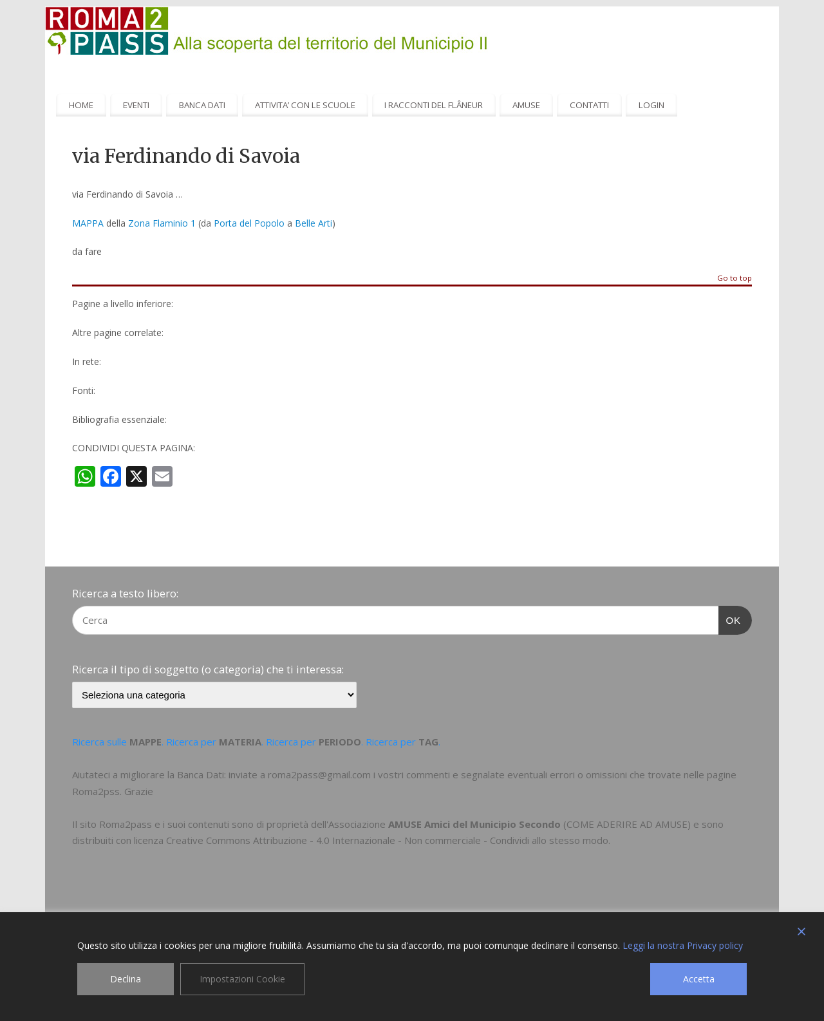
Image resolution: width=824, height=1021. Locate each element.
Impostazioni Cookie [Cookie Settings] (242, 979)
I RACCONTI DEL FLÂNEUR (433, 105)
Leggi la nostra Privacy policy (683, 945)
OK (730, 619)
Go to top (734, 278)
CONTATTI (589, 105)
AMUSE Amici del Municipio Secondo (474, 824)
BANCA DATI (202, 105)
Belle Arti (313, 223)
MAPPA (88, 223)
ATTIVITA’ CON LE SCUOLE (305, 105)
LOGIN (651, 105)
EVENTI (136, 105)
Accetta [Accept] (699, 979)
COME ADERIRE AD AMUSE (627, 824)
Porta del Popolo (249, 223)
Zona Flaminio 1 (162, 223)
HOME (81, 105)
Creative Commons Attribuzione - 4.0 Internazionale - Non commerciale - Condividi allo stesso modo (387, 840)
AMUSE (526, 105)
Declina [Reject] (125, 979)
